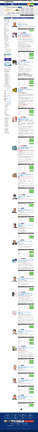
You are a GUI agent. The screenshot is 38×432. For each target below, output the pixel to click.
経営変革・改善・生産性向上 (7, 30)
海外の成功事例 (32, 8)
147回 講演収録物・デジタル (7, 77)
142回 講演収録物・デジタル (7, 83)
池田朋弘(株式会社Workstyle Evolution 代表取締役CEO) (23, 35)
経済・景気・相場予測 (6, 29)
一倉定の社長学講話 (13, 13)
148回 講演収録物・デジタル (7, 76)
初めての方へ (6, 41)
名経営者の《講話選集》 (27, 13)
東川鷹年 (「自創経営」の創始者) (28, 295)
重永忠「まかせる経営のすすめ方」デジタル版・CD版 (25, 347)
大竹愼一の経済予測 (6, 126)
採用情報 (11, 428)
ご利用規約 (14, 428)
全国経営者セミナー (28, 425)
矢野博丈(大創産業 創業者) (21, 243)
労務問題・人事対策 (22, 8)
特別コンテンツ (6, 47)
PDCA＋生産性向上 (31, 13)
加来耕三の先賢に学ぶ (7, 132)
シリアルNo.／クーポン (7, 48)
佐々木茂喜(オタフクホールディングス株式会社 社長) (23, 120)
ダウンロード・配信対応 (6, 22)
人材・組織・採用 (6, 106)
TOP (4, 16)
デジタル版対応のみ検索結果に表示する (8, 14)
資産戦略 (5, 32)
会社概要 (8, 428)
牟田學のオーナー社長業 (7, 133)
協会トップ (16, 425)
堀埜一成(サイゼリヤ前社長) (21, 149)
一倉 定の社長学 (6, 124)
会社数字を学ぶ (6, 107)
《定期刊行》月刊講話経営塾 (7, 21)
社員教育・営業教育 (6, 114)
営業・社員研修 (5, 31)
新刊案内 (6, 43)
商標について (29, 428)
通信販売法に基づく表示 (24, 428)
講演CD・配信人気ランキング (7, 84)
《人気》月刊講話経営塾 (18, 13)
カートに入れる (31, 54)
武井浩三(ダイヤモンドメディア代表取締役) (22, 280)
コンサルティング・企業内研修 (22, 425)
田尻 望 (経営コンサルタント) (21, 91)
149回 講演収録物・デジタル (7, 75)
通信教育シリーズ (6, 113)
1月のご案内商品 (22, 13)
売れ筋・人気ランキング (7, 42)
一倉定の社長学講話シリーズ (7, 37)
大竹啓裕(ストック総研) (20, 313)
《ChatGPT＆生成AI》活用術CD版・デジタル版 (24, 34)
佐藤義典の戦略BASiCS (7, 125)
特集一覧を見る (9, 67)
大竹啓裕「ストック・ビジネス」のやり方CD (24, 312)
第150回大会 (9, 13)
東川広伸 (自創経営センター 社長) (21, 295)
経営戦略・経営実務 (6, 23)
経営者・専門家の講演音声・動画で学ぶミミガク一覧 (7, 71)
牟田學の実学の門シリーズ (6, 38)
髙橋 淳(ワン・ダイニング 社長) (21, 398)
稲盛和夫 (27, 8)
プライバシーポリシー (19, 428)
